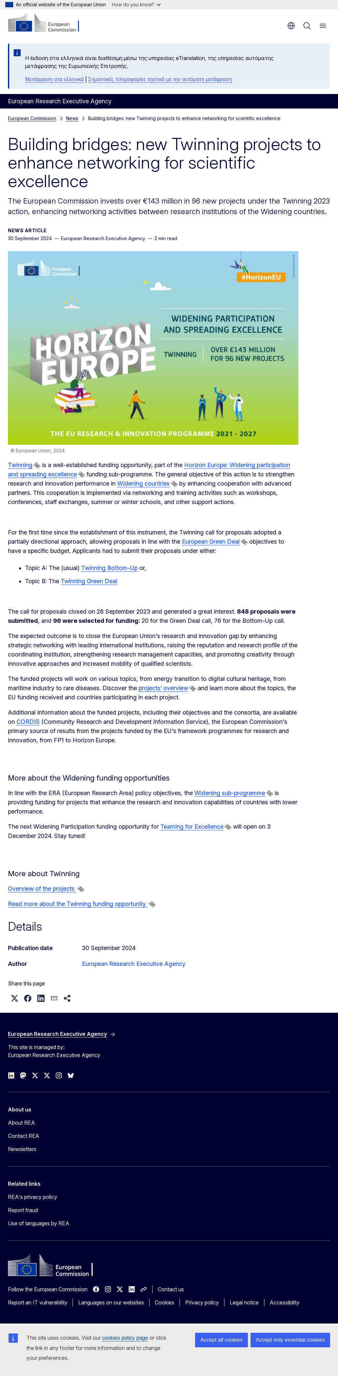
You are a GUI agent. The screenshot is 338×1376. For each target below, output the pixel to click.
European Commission (32, 118)
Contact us (171, 1289)
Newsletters (22, 1149)
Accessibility (284, 1302)
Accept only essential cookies (290, 1340)
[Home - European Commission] (48, 23)
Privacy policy (202, 1302)
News (72, 118)
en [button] (291, 26)
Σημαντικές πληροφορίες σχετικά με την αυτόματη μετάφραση (160, 79)
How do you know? (136, 4)
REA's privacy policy (32, 1197)
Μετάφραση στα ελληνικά (54, 79)
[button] (14, 998)
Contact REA (23, 1136)
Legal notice (244, 1302)
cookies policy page (125, 1338)
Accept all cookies (221, 1340)
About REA (21, 1122)
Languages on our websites (111, 1302)
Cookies (164, 1302)
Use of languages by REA (38, 1223)
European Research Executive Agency (134, 963)
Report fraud (23, 1210)
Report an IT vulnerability (37, 1302)
